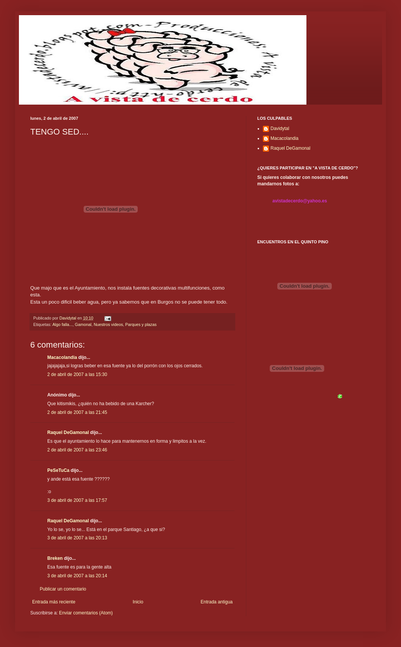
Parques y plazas (141, 324)
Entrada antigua (217, 602)
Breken (55, 558)
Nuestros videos (108, 324)
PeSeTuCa (58, 470)
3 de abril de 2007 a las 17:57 (77, 500)
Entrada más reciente (53, 602)
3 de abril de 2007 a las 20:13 (77, 537)
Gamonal (83, 324)
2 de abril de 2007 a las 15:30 (77, 374)
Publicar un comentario (63, 589)
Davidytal (279, 128)
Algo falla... (62, 324)
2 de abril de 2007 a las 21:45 (77, 412)
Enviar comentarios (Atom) (86, 613)
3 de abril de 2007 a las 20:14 (77, 575)
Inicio (138, 602)
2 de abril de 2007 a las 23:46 (77, 450)
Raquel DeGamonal (68, 432)
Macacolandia (62, 357)
